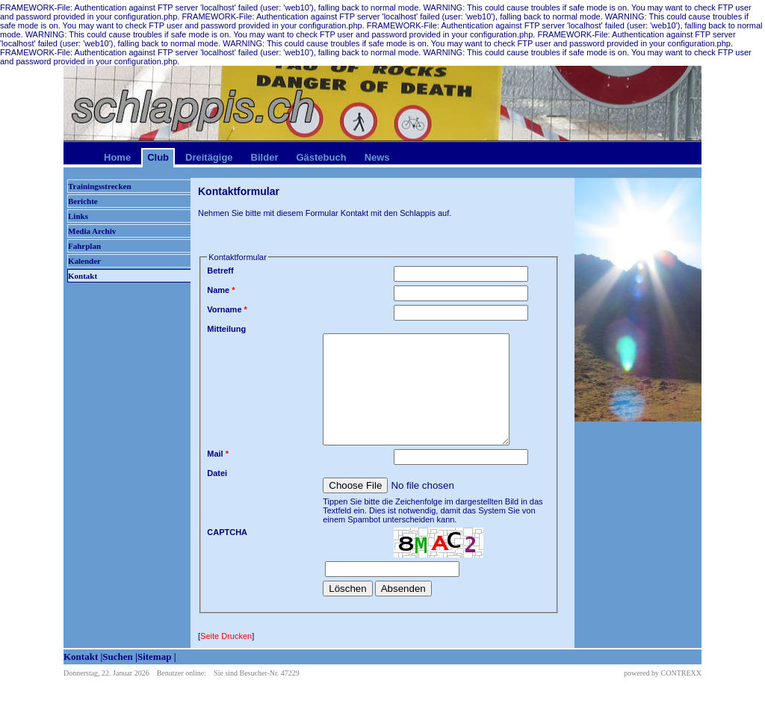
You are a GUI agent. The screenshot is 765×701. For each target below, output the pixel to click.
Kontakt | (83, 656)
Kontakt (82, 275)
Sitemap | (156, 656)
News (377, 157)
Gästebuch (321, 157)
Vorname (227, 309)
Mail (218, 453)
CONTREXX (681, 673)
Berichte (83, 201)
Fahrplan (84, 245)
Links (78, 215)
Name (221, 289)
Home (117, 157)
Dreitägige (209, 157)
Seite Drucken (226, 635)
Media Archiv (92, 230)
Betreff (220, 270)
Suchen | (119, 656)
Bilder (265, 157)
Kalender (84, 260)
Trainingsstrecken (99, 186)
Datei (217, 473)
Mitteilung (226, 328)
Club (158, 157)
